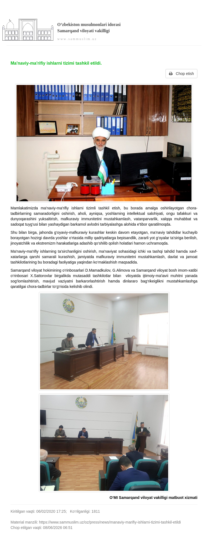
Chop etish (181, 73)
